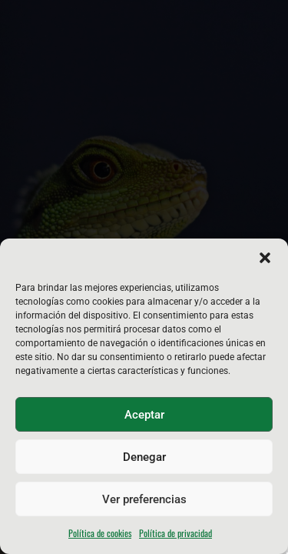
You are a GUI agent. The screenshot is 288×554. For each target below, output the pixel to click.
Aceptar (144, 415)
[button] (265, 257)
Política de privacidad (175, 532)
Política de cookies (99, 532)
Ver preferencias (144, 499)
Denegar (144, 457)
